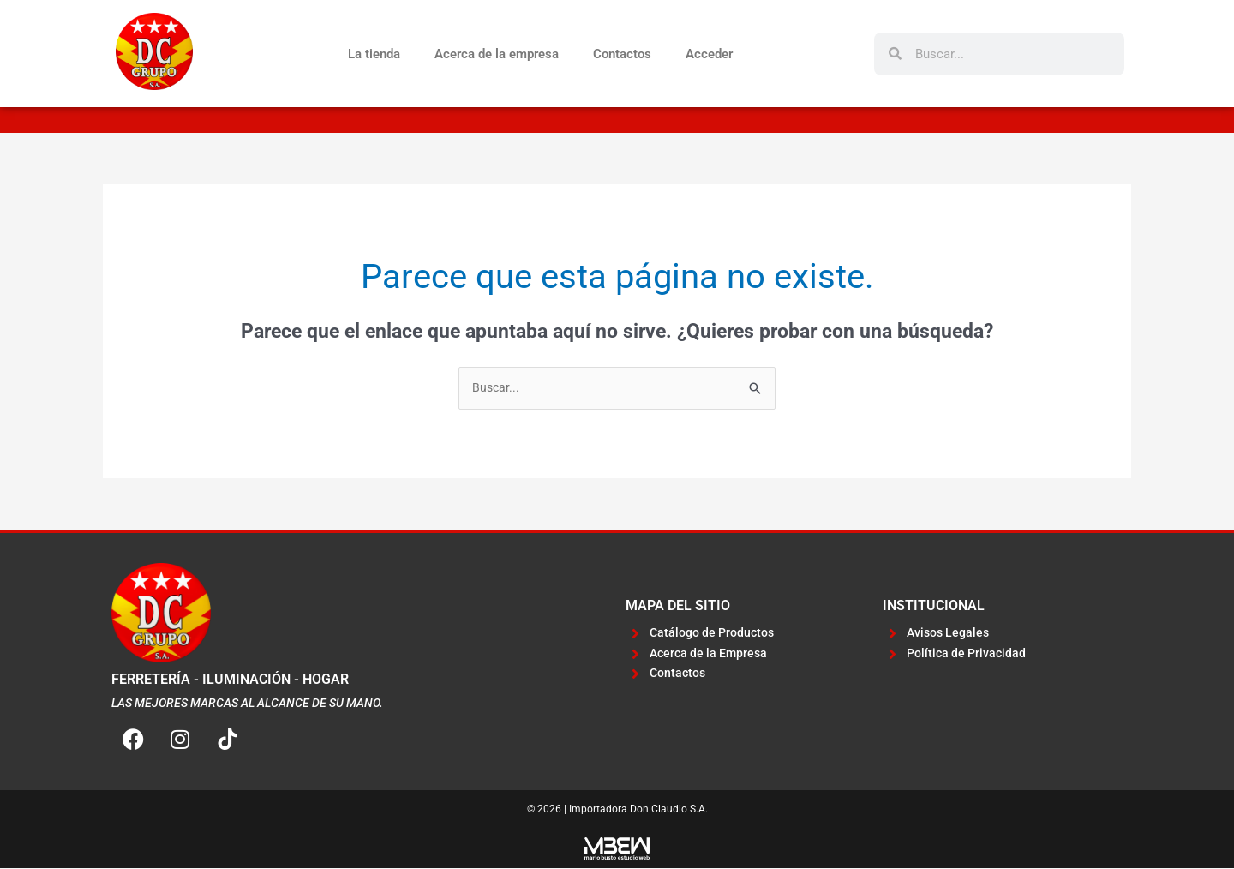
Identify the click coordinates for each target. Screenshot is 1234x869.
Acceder (709, 54)
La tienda (374, 54)
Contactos (622, 54)
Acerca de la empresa (496, 54)
